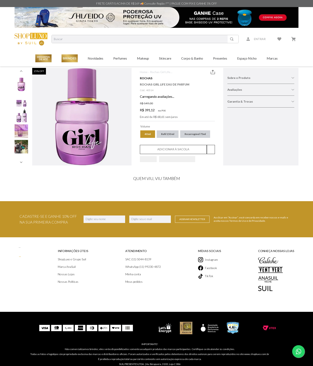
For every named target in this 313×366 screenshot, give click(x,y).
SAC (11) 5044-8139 (138, 259)
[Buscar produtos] (232, 39)
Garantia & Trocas (260, 101)
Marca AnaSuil (67, 266)
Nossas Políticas (68, 281)
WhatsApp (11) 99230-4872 (143, 266)
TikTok (205, 276)
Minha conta (133, 274)
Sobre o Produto (260, 78)
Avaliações (260, 89)
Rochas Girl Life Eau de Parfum (160, 72)
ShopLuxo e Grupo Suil (72, 259)
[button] (147, 134)
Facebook (207, 268)
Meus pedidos (134, 281)
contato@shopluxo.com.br (167, 361)
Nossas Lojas (66, 274)
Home (144, 72)
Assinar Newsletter (192, 219)
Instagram (208, 259)
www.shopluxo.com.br (256, 348)
